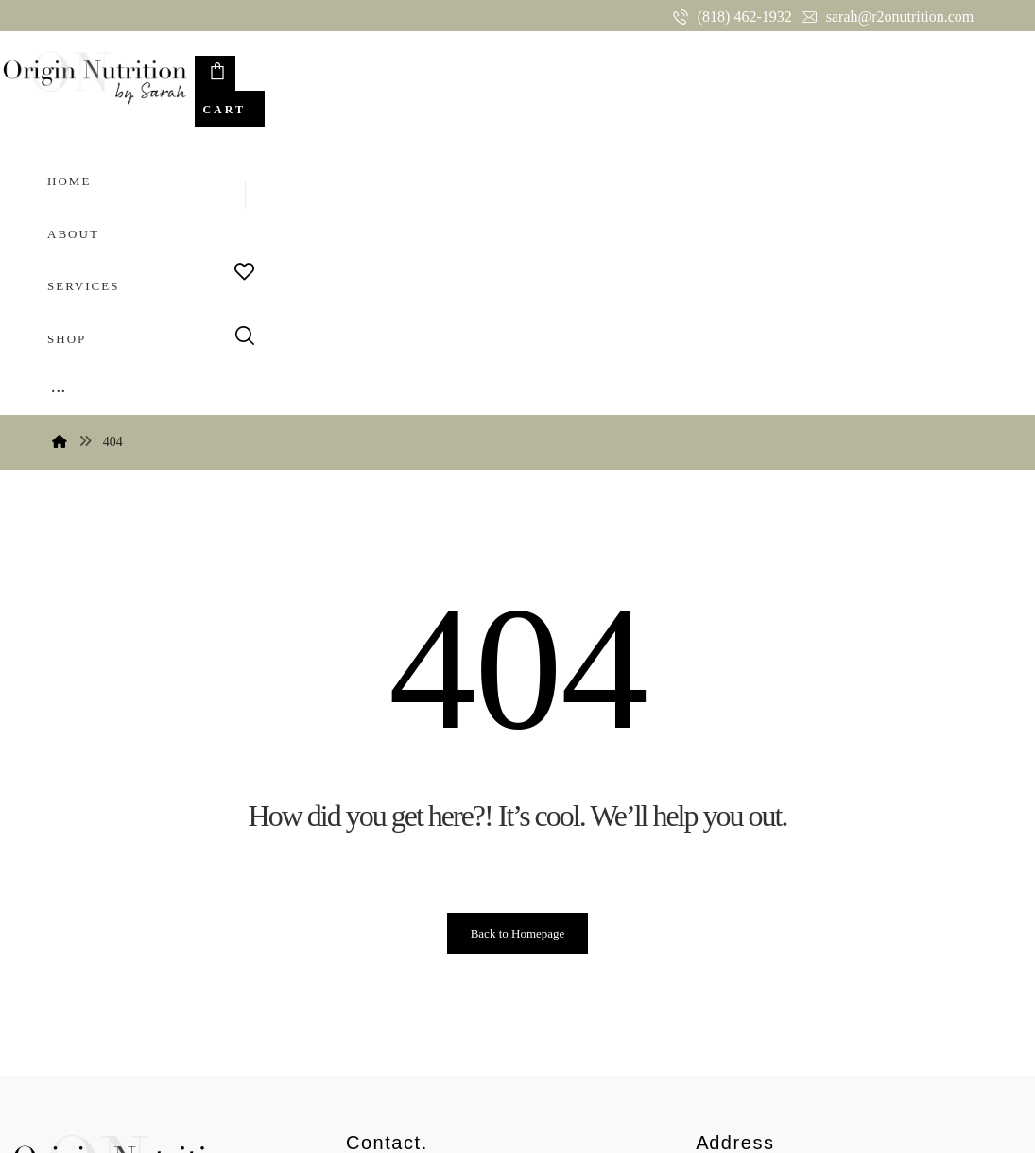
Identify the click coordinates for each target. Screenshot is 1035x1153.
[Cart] (925, 74)
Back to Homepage (518, 652)
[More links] (619, 69)
